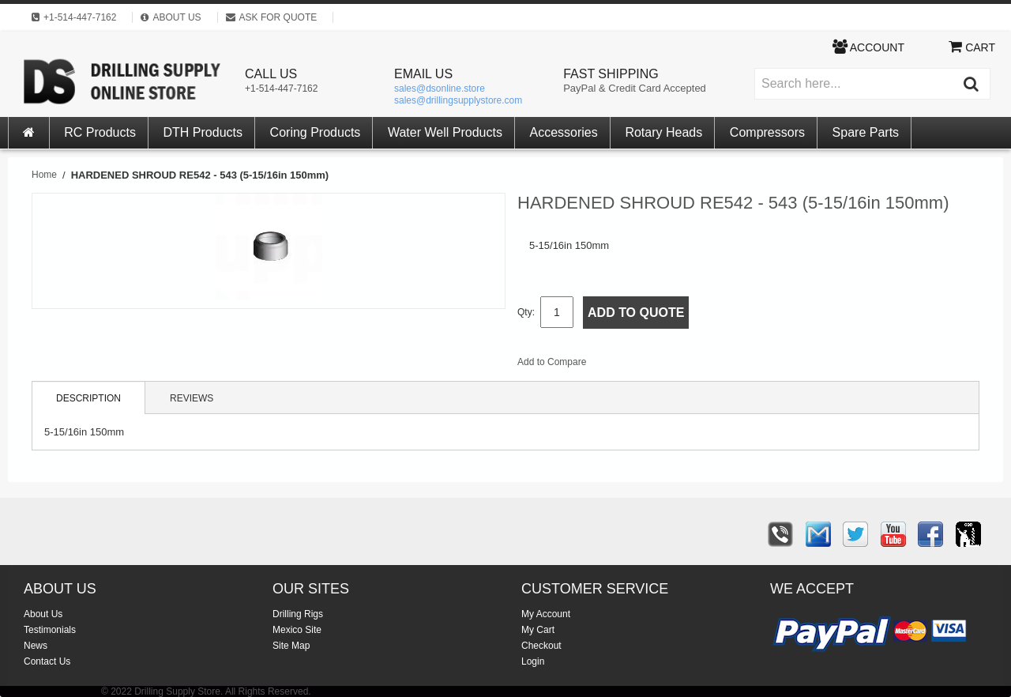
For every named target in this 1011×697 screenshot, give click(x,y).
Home (44, 174)
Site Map (291, 645)
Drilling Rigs (297, 614)
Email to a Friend (619, 365)
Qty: (526, 312)
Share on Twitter (682, 365)
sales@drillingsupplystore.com (458, 100)
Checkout (541, 645)
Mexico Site (296, 629)
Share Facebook (651, 365)
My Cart (537, 629)
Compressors (767, 132)
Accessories (564, 132)
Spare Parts (865, 132)
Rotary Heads (663, 132)
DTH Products (202, 132)
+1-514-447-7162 (281, 88)
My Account (545, 614)
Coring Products (315, 132)
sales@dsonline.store (439, 88)
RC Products (100, 132)
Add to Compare (551, 361)
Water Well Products (445, 132)
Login (532, 661)
